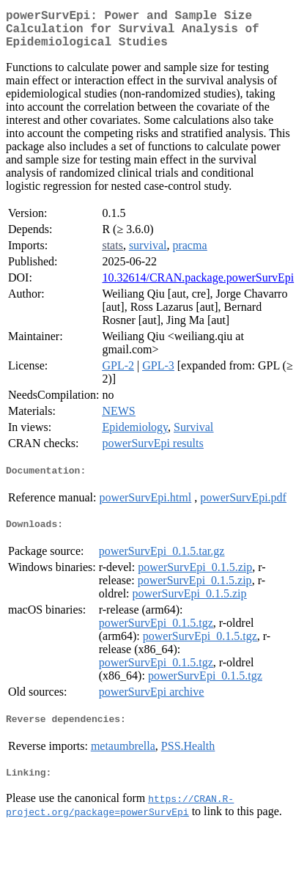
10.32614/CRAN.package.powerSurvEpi (198, 286)
